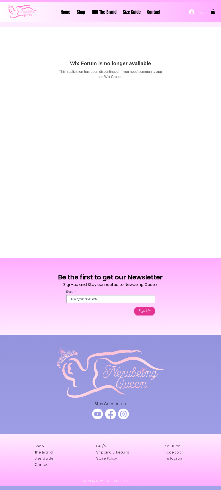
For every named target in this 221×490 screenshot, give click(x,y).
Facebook (174, 452)
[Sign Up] (144, 311)
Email (69, 291)
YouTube (172, 446)
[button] (213, 11)
